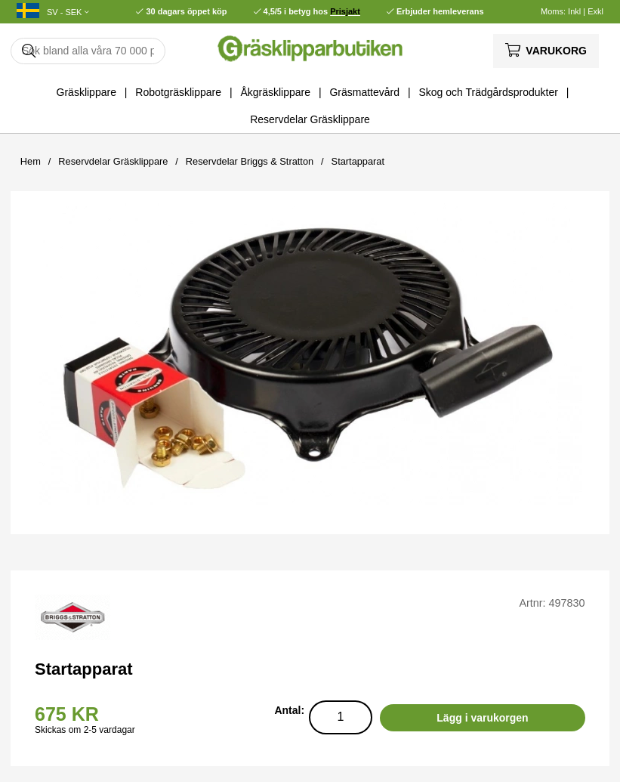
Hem (30, 161)
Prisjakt (345, 11)
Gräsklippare (86, 92)
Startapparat (358, 161)
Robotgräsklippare (178, 92)
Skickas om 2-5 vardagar (85, 730)
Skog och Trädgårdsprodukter (487, 92)
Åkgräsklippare (275, 92)
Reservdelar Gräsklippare (310, 119)
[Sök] (88, 51)
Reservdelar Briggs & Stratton (249, 161)
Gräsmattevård (364, 92)
